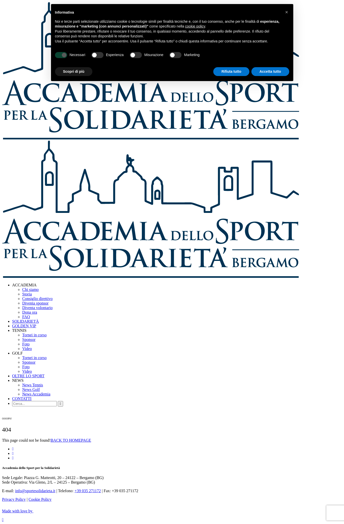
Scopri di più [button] (74, 71)
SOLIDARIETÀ (25, 321)
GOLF (17, 353)
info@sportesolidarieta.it (35, 491)
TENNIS (19, 330)
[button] (287, 12)
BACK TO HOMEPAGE (70, 440)
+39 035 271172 (87, 491)
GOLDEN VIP (24, 326)
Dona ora (29, 312)
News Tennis (32, 385)
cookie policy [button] (195, 26)
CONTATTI (22, 398)
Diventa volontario (37, 308)
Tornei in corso (34, 335)
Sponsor (28, 339)
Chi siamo (30, 289)
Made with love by (21, 511)
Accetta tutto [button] (270, 71)
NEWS (17, 380)
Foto (26, 344)
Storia (27, 294)
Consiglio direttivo (37, 298)
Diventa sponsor (35, 303)
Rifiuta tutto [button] (231, 71)
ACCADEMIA (24, 285)
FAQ (26, 317)
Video (27, 348)
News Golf (31, 389)
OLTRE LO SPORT (28, 376)
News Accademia (36, 394)
